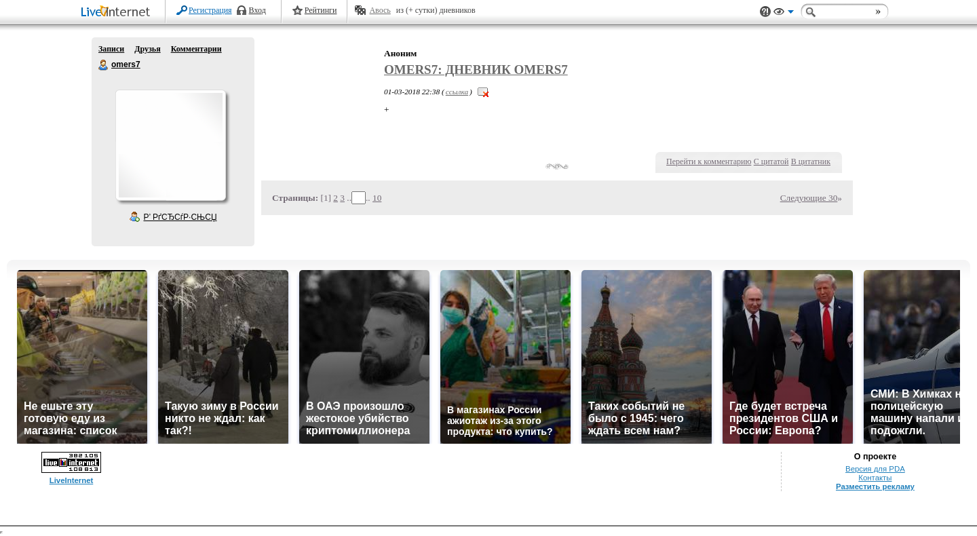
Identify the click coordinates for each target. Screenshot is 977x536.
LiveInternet (118, 12)
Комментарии (196, 49)
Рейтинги (321, 10)
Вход (257, 10)
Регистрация (210, 10)
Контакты (875, 478)
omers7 (103, 65)
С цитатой (771, 161)
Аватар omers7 (170, 145)
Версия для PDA (875, 469)
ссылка (457, 92)
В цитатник (810, 161)
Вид (783, 13)
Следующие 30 (809, 198)
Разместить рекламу (875, 486)
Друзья (147, 49)
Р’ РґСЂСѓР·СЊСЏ (180, 217)
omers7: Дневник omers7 (476, 69)
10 (376, 198)
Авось (379, 10)
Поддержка (765, 12)
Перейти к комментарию (708, 161)
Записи (111, 49)
